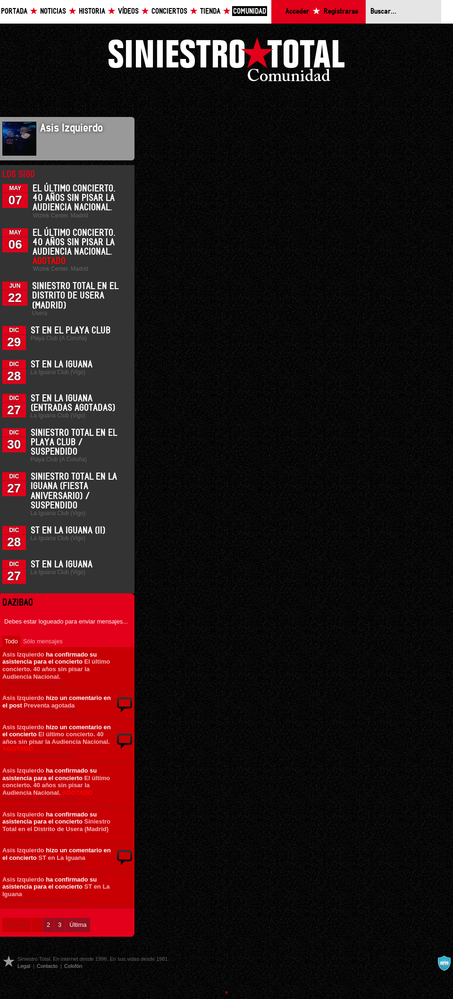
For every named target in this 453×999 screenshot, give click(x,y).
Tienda (210, 11)
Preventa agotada (49, 705)
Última (77, 924)
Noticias (53, 11)
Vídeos (128, 11)
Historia (92, 11)
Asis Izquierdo (23, 654)
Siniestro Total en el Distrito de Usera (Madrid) (75, 295)
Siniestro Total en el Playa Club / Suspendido (74, 442)
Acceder (297, 11)
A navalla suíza (444, 963)
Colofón (73, 966)
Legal (23, 966)
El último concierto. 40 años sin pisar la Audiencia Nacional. (74, 198)
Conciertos (169, 11)
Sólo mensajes (43, 641)
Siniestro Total (226, 62)
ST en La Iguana (61, 364)
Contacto (47, 966)
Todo (11, 641)
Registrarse (341, 11)
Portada (14, 11)
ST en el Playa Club (70, 330)
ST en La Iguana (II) (68, 530)
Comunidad (249, 11)
